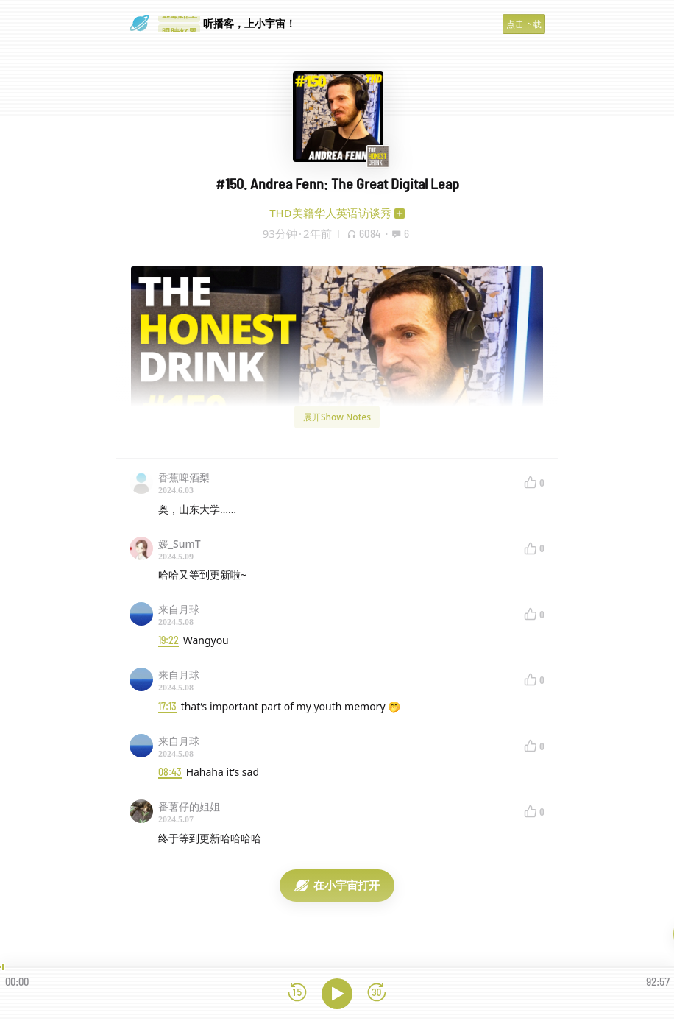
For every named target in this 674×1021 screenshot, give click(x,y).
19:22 (168, 640)
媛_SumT (179, 544)
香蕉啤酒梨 (184, 477)
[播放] (337, 993)
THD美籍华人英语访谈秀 (330, 212)
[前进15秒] (377, 993)
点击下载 (524, 24)
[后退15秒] (297, 993)
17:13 (167, 706)
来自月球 (178, 609)
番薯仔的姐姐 (189, 806)
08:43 (170, 772)
